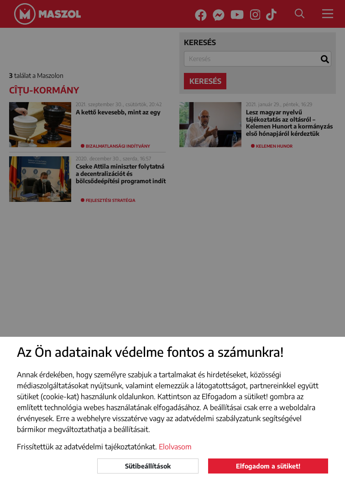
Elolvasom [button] (175, 446)
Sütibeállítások (148, 466)
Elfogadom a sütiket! (268, 466)
